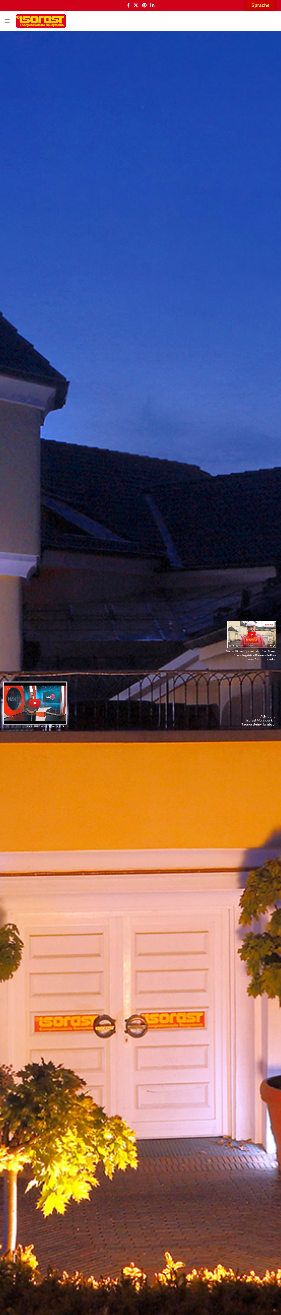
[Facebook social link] (128, 5)
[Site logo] (41, 21)
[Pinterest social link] (144, 5)
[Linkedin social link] (152, 5)
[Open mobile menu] (7, 21)
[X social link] (136, 5)
